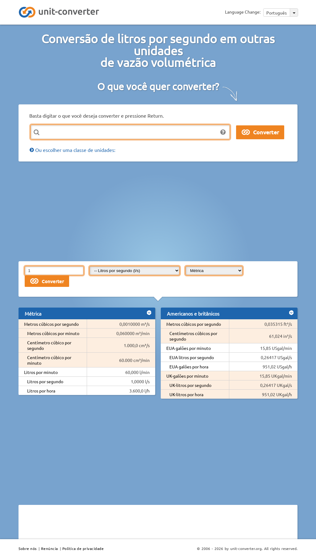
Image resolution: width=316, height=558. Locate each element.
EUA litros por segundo (191, 357)
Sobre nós (28, 548)
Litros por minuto (41, 372)
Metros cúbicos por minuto (53, 333)
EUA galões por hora (188, 366)
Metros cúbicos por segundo (51, 324)
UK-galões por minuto (187, 376)
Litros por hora (41, 390)
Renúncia (49, 548)
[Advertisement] (167, 211)
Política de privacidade (83, 548)
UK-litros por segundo (190, 385)
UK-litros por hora (186, 394)
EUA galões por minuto (188, 348)
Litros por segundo (45, 381)
